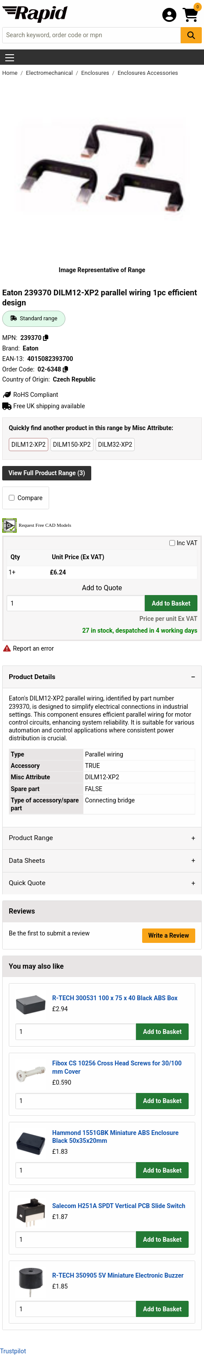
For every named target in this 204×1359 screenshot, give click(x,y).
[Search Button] (191, 35)
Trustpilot (13, 1351)
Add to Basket (171, 603)
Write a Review (168, 935)
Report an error (28, 648)
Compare (26, 497)
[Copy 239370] (45, 338)
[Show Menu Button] (9, 57)
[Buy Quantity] (76, 603)
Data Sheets (27, 861)
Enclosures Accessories (148, 73)
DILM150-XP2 (72, 444)
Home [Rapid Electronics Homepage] (10, 73)
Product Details (32, 677)
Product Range (31, 838)
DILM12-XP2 (28, 444)
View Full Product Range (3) (46, 472)
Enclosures (96, 73)
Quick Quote (27, 883)
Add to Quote (102, 588)
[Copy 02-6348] (65, 369)
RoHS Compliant (30, 394)
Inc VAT (183, 543)
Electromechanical (50, 73)
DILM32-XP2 (115, 444)
